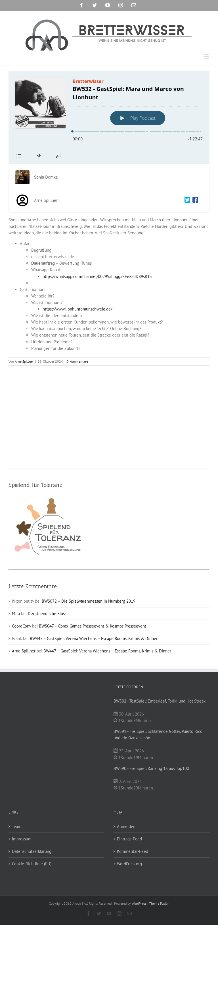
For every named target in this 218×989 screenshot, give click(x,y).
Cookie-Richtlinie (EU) (31, 863)
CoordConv (21, 626)
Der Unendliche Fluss (47, 613)
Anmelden (126, 826)
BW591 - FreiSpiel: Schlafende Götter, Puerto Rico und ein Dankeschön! (158, 734)
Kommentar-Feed (132, 851)
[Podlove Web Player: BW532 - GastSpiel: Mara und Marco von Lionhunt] (109, 117)
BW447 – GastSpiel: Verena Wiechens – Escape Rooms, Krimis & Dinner (94, 638)
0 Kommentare (77, 361)
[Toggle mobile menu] (206, 56)
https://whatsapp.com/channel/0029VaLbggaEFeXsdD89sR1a (97, 276)
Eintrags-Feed (129, 839)
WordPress (139, 903)
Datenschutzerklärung (31, 851)
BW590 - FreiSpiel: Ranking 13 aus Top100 (151, 768)
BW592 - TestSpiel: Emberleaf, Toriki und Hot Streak (160, 701)
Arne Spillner (24, 361)
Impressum (22, 839)
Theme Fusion (159, 903)
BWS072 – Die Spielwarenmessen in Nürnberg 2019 (88, 601)
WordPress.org (129, 863)
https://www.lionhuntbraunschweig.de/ (77, 309)
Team (16, 826)
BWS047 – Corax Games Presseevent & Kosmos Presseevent (92, 626)
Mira (16, 613)
